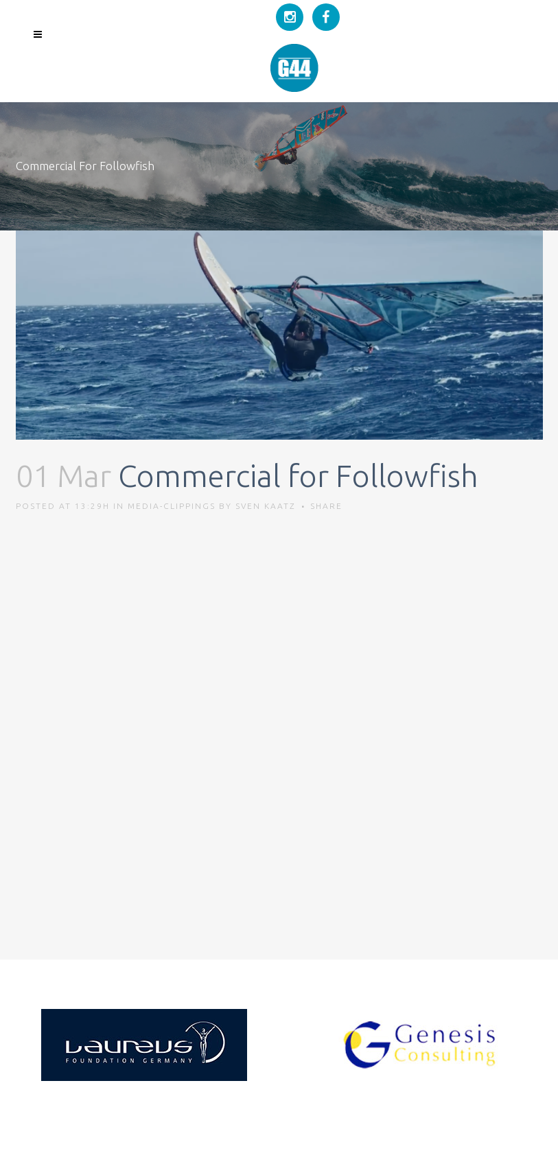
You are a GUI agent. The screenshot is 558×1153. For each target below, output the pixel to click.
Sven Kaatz (265, 505)
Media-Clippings (172, 505)
